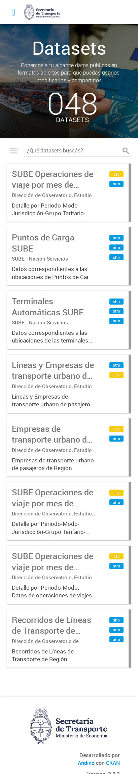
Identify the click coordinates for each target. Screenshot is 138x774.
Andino (86, 763)
